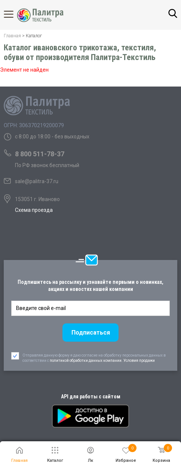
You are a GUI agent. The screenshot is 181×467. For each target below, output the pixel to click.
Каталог (15, 14)
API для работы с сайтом (90, 396)
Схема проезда (34, 210)
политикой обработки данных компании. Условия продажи (102, 360)
